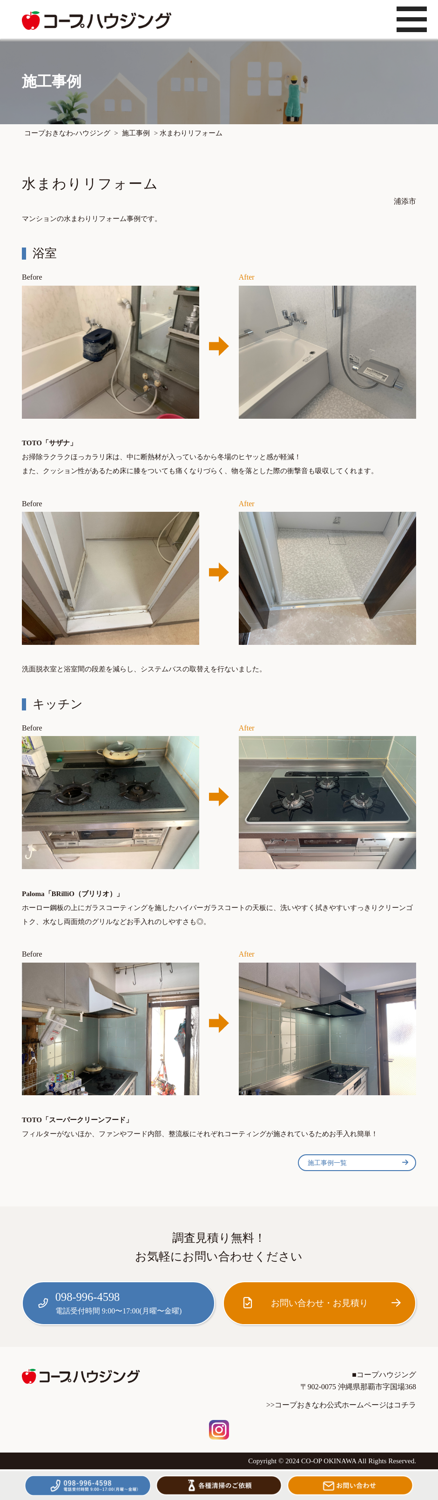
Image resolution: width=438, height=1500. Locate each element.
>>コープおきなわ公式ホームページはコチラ (341, 1405)
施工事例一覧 (358, 1162)
